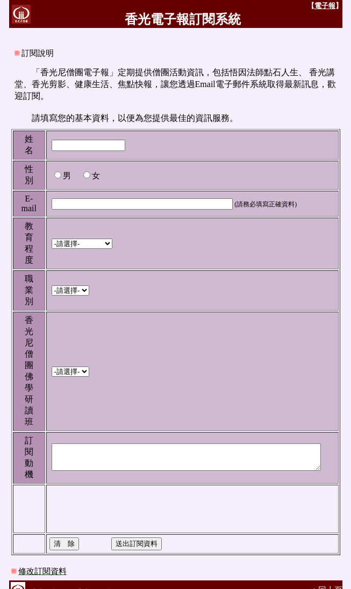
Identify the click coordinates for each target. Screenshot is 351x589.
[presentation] (122, 497)
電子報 (333, 6)
